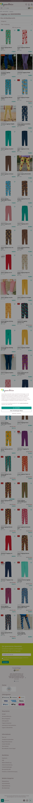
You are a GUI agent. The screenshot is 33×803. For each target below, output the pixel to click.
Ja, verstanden (16, 408)
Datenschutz (14, 413)
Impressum (19, 413)
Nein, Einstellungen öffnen (16, 410)
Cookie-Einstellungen (24, 403)
